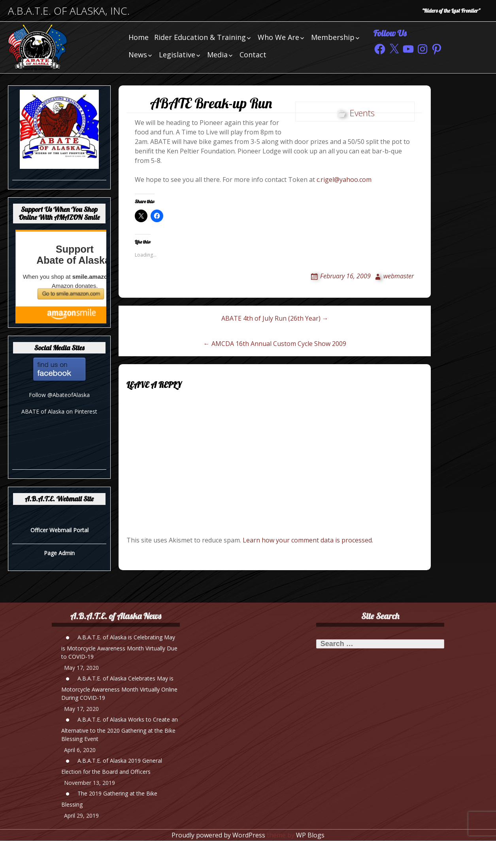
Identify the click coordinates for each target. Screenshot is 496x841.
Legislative (177, 54)
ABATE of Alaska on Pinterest (59, 411)
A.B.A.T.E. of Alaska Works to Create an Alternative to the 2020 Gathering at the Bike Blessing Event (119, 729)
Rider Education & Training (200, 37)
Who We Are (278, 37)
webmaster (398, 276)
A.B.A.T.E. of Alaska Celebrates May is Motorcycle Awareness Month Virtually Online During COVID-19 (119, 688)
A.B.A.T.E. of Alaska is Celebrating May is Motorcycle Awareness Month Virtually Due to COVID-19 (119, 646)
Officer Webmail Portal (59, 530)
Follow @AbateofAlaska (59, 395)
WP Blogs (310, 835)
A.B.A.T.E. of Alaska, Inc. (69, 11)
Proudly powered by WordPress (218, 835)
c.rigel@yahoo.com (344, 179)
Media (217, 54)
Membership (333, 37)
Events (362, 113)
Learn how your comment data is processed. (308, 540)
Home (138, 37)
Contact (253, 54)
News (137, 54)
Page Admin (59, 553)
